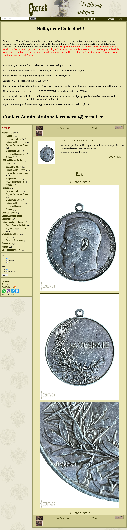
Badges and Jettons (14, 138)
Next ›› (95, 128)
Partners (5, 280)
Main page (6, 127)
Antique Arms (7, 243)
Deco (8, 237)
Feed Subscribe (9, 287)
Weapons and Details (14, 150)
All (8, 259)
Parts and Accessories (15, 240)
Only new (10, 271)
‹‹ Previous (63, 128)
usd (88, 18)
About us (5, 284)
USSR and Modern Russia (12, 160)
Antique (9, 157)
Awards (9, 135)
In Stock (10, 261)
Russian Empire (8, 132)
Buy (79, 173)
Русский (110, 18)
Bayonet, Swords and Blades (17, 145)
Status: (4, 255)
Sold (8, 263)
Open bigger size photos (79, 181)
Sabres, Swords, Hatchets (16, 225)
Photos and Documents (15, 153)
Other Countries (8, 212)
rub (93, 18)
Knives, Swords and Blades (12, 222)
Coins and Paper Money (11, 249)
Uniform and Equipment (15, 142)
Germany (5, 187)
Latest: (4, 266)
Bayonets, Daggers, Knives (16, 228)
